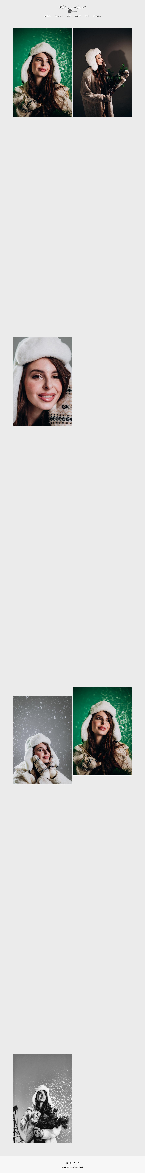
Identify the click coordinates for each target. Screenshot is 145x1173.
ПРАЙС (87, 16)
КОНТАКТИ (97, 16)
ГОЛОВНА (47, 16)
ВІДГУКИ (78, 16)
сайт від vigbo (72, 1168)
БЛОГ (68, 16)
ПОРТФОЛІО (59, 16)
